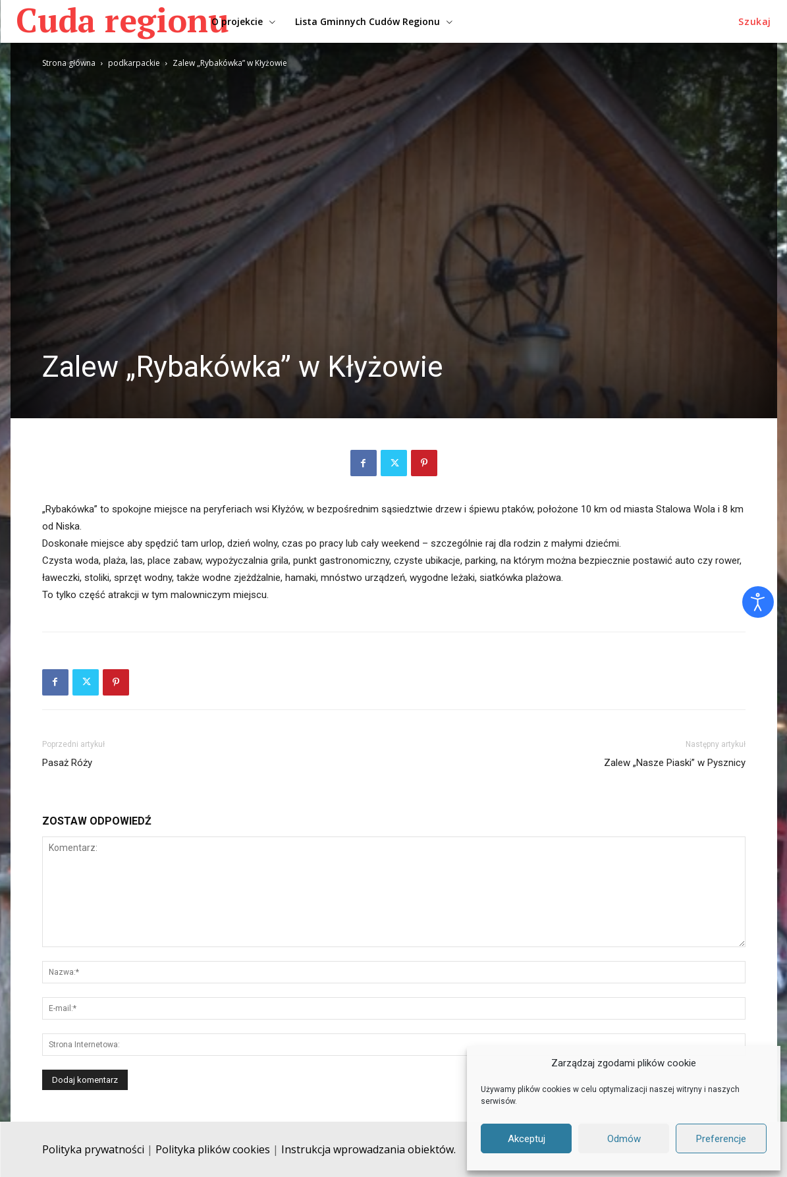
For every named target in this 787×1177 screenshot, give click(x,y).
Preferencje (721, 1139)
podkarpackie (134, 62)
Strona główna (68, 62)
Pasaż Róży (67, 763)
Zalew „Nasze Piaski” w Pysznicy (675, 763)
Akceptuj (526, 1139)
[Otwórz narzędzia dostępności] (758, 602)
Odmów (624, 1139)
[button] (754, 22)
